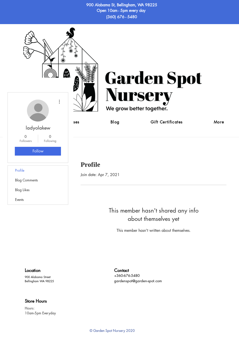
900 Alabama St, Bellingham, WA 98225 (121, 5)
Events (19, 199)
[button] (219, 122)
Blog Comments (26, 180)
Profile (19, 170)
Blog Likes (22, 189)
